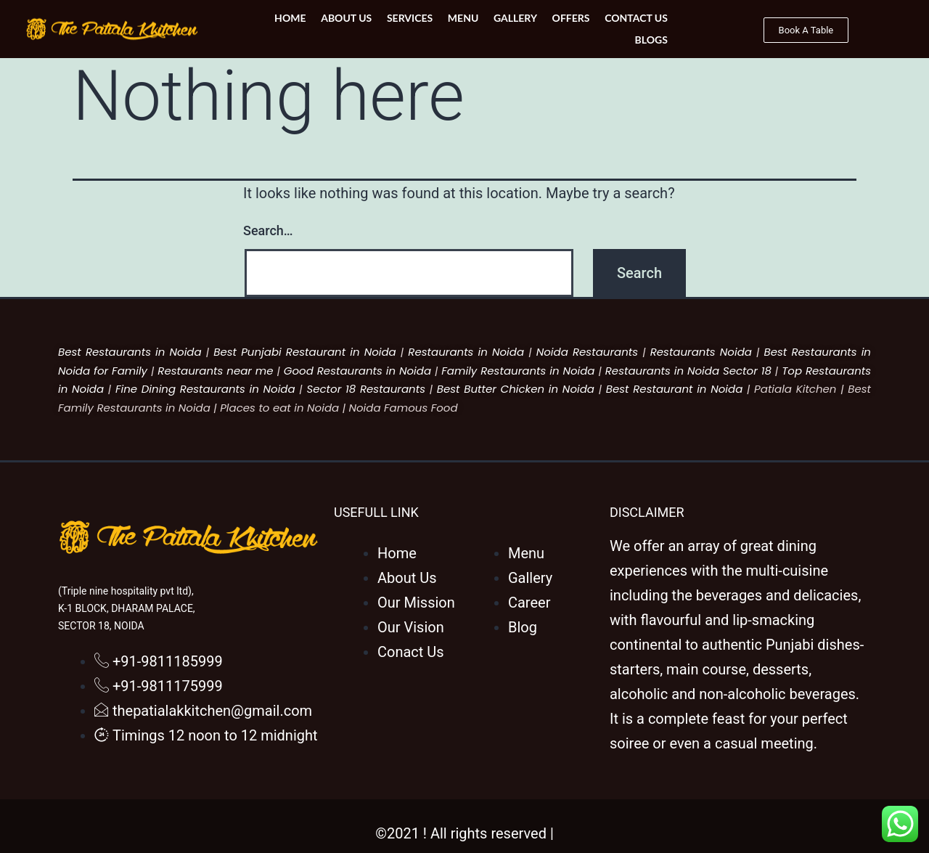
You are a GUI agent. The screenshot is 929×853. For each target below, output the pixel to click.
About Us (301, 29)
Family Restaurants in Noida (517, 370)
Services (365, 29)
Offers (524, 29)
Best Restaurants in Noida (130, 351)
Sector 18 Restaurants (365, 388)
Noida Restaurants (587, 351)
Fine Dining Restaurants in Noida (205, 388)
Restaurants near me (215, 370)
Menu (417, 29)
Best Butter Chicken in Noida (515, 388)
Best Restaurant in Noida (674, 388)
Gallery (469, 29)
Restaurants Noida (701, 351)
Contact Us (589, 29)
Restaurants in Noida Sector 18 (688, 370)
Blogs (651, 29)
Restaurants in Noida (466, 351)
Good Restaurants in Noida (357, 370)
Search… (268, 230)
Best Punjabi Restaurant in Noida (304, 351)
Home (245, 29)
